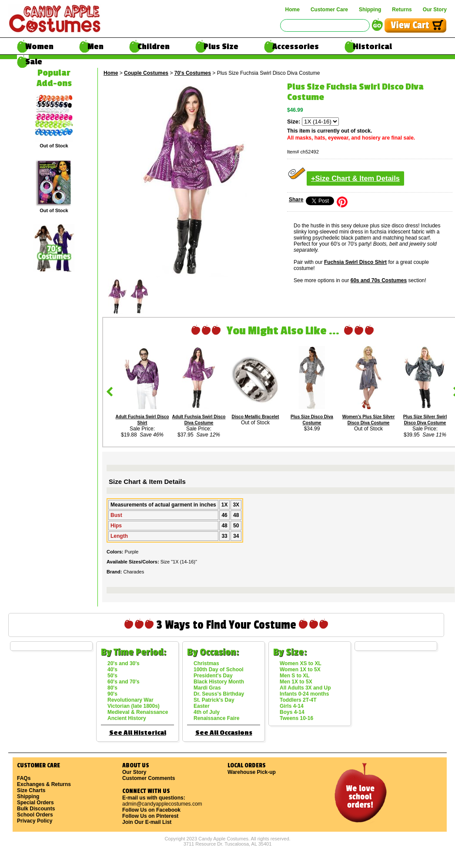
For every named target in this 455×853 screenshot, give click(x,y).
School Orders (35, 815)
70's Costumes (192, 73)
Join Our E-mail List (146, 822)
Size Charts (31, 790)
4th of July (207, 712)
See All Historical (137, 733)
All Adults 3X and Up (305, 688)
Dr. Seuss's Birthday (219, 694)
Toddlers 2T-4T (298, 700)
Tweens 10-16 (296, 718)
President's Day (213, 676)
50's (112, 676)
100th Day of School (219, 669)
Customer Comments (148, 778)
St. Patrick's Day (214, 700)
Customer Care (329, 10)
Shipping (370, 10)
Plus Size (221, 46)
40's (112, 669)
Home (292, 10)
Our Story (435, 10)
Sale (33, 62)
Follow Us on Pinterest (150, 816)
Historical (372, 46)
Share (296, 200)
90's (112, 694)
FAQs (23, 778)
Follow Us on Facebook (151, 810)
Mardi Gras (207, 688)
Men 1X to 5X (296, 682)
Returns (402, 10)
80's (112, 688)
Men (95, 46)
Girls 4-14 (292, 706)
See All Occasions (223, 733)
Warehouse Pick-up (252, 772)
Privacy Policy (34, 821)
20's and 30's (123, 663)
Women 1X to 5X (300, 669)
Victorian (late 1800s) (133, 706)
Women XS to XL (300, 663)
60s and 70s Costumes (379, 280)
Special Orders (35, 803)
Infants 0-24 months (304, 694)
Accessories (295, 46)
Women (39, 46)
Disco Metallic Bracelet (255, 416)
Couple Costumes (146, 73)
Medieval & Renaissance (137, 712)
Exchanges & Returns (44, 784)
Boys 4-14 (292, 712)
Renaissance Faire (216, 718)
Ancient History (126, 718)
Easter (202, 706)
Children (153, 46)
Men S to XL (295, 676)
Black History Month (219, 682)
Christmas (206, 663)
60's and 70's (123, 682)
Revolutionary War (130, 700)
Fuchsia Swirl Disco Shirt (355, 262)
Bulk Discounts (36, 809)
